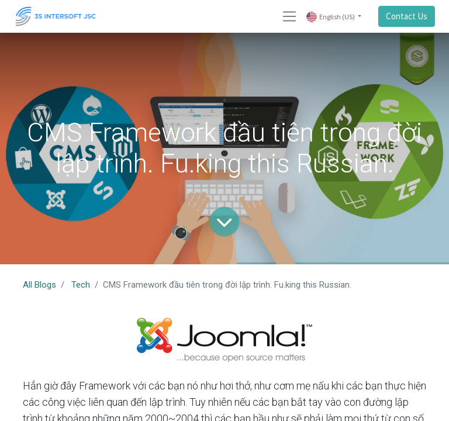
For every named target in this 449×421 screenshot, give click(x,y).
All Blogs (39, 284)
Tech (80, 284)
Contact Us (406, 16)
